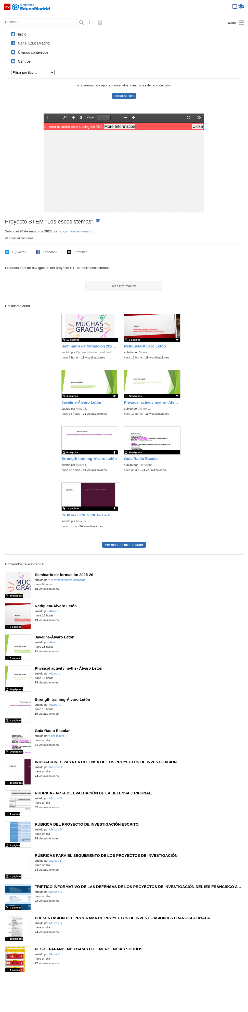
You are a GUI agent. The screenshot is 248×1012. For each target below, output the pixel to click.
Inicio (22, 34)
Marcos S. (82, 521)
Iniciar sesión (124, 96)
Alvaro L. (144, 352)
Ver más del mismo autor (124, 545)
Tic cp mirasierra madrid (75, 231)
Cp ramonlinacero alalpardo (94, 352)
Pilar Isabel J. (147, 464)
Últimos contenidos (33, 52)
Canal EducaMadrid (34, 43)
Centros (24, 61)
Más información (124, 286)
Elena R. (55, 954)
